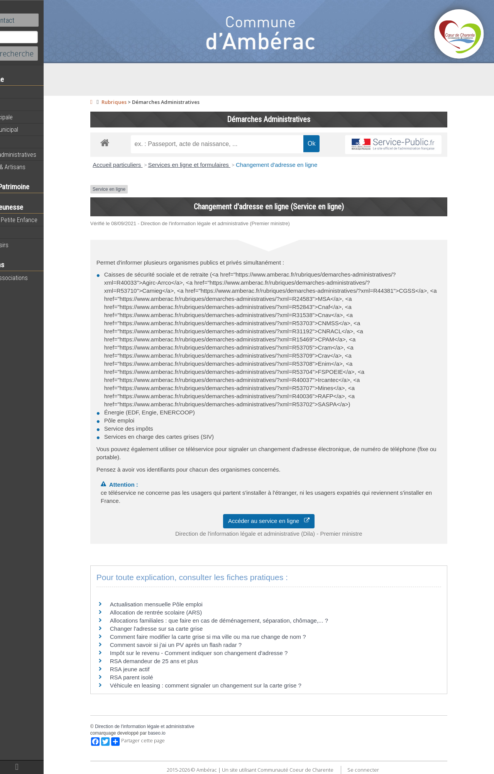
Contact (42, 20)
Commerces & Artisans (35, 167)
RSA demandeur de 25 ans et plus (175, 661)
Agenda (16, 105)
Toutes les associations (36, 278)
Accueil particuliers (138, 164)
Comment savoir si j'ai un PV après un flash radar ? (196, 645)
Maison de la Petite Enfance (41, 220)
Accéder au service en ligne (289, 521)
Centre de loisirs (27, 245)
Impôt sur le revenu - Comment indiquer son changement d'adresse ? (220, 653)
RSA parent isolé (152, 677)
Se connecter (383, 769)
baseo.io (177, 733)
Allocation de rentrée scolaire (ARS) (177, 612)
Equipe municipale (29, 117)
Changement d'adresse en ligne (297, 164)
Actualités (19, 92)
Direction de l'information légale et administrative (165, 726)
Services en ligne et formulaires (210, 164)
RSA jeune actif (151, 669)
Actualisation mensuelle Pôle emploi (177, 604)
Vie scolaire (21, 232)
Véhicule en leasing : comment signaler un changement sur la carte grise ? (226, 685)
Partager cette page (159, 741)
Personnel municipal (31, 129)
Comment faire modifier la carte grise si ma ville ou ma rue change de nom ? (229, 636)
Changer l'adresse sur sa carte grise (177, 628)
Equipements (23, 142)
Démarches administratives (41, 154)
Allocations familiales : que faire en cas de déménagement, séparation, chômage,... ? (240, 620)
